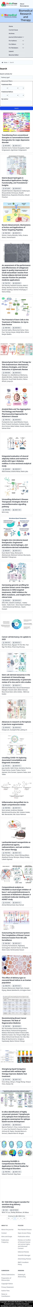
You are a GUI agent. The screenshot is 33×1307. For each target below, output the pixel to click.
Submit (11, 51)
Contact (4, 1233)
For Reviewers (16, 48)
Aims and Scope (6, 1236)
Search (16, 108)
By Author (4, 99)
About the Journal (7, 1230)
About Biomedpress (24, 5)
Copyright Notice (7, 1284)
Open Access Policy (24, 1233)
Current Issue (13, 30)
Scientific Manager (24, 1255)
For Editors (16, 44)
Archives (12, 33)
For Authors (16, 41)
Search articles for (6, 74)
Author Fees (5, 1291)
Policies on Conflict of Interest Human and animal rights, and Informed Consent (24, 1244)
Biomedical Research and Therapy (26, 15)
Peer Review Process (25, 1230)
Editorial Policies (23, 1252)
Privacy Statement (7, 1287)
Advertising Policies (24, 1259)
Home (11, 26)
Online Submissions (8, 1275)
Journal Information (16, 37)
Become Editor (14, 55)
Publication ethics (24, 1236)
